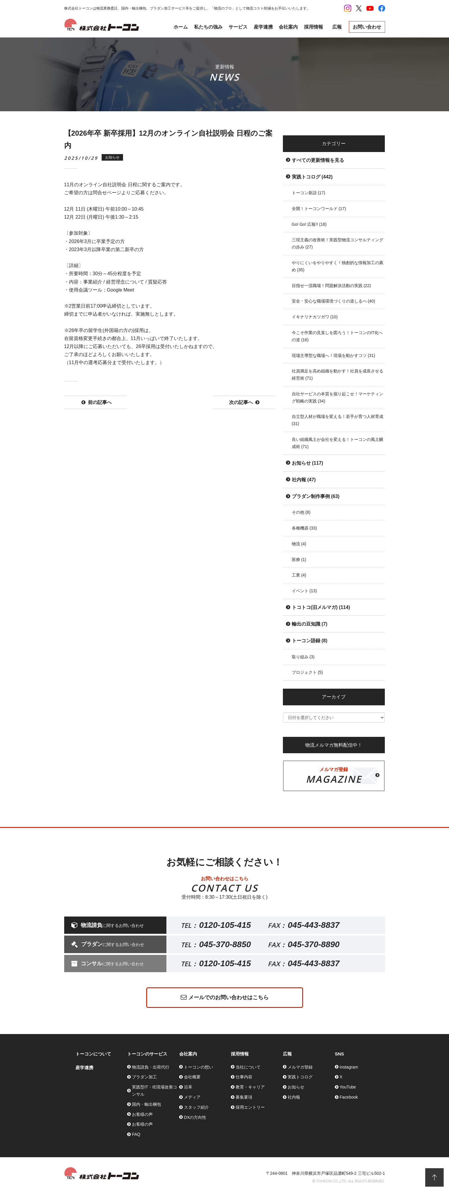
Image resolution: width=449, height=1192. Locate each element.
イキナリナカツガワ (315, 316)
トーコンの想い (198, 1067)
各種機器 (304, 528)
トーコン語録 (309, 640)
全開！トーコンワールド (319, 208)
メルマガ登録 (300, 1067)
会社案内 (288, 26)
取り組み (303, 656)
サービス (238, 26)
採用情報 (313, 26)
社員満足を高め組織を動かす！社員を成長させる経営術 (337, 374)
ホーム (181, 26)
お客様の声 (142, 1114)
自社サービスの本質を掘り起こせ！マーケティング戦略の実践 (337, 397)
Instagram (349, 1067)
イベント (304, 590)
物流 (299, 543)
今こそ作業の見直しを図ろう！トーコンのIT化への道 (337, 336)
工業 (299, 575)
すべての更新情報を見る (318, 160)
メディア (192, 1097)
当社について (248, 1067)
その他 (301, 512)
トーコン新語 (308, 192)
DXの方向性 (195, 1117)
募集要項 (244, 1097)
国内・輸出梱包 (146, 1104)
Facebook (349, 1097)
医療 (299, 559)
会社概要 (192, 1076)
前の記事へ (96, 402)
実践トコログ (312, 176)
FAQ (136, 1134)
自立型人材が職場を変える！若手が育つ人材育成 (337, 420)
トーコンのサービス (147, 1053)
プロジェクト (307, 672)
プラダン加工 (144, 1076)
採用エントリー (250, 1107)
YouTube (348, 1087)
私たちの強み (208, 26)
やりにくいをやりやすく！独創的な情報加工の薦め (337, 266)
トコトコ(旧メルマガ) (321, 607)
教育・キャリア (250, 1087)
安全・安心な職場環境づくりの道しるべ (333, 301)
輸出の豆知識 (309, 623)
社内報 (304, 479)
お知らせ (307, 463)
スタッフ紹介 (196, 1107)
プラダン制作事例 (316, 496)
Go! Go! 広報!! (309, 224)
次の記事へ (244, 402)
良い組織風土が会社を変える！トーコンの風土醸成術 (337, 443)
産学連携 (263, 26)
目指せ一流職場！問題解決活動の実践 (331, 285)
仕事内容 (244, 1076)
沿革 (188, 1087)
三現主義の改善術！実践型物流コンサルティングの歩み (337, 243)
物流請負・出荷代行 (150, 1067)
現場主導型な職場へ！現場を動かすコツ (333, 355)
